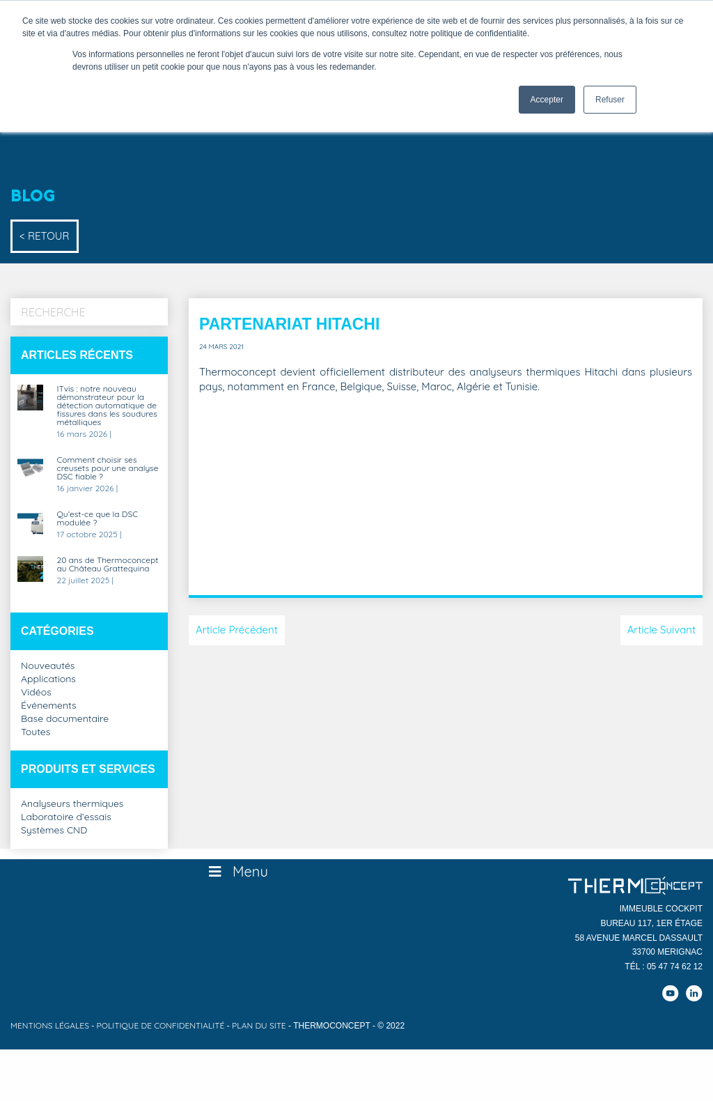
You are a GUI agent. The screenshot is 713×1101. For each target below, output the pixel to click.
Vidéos (36, 692)
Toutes (35, 732)
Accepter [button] (547, 100)
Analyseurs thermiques (72, 804)
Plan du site (259, 1025)
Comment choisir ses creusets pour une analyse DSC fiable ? (108, 469)
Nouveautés (48, 666)
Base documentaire (65, 719)
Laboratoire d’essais (66, 817)
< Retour (44, 235)
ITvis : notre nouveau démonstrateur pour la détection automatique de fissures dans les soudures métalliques (107, 406)
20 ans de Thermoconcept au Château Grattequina (108, 564)
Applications (48, 679)
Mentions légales (49, 1025)
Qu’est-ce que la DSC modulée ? (98, 519)
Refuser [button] (610, 100)
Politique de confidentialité (161, 1025)
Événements (49, 705)
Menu (237, 871)
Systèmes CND (54, 830)
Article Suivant (661, 629)
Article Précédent (237, 629)
